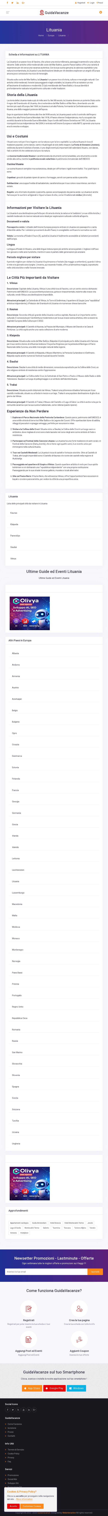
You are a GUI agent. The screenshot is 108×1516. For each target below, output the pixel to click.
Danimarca (17, 756)
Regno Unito (17, 1007)
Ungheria (16, 1144)
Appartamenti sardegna (19, 1223)
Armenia (16, 676)
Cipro (14, 733)
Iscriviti (95, 1271)
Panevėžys (15, 536)
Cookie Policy (12, 1454)
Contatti (10, 1436)
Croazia (15, 744)
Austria (15, 687)
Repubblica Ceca (19, 1018)
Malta (14, 915)
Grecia (15, 824)
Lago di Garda (15, 1228)
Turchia (15, 1121)
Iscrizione (10, 1428)
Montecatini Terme (32, 1228)
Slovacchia (17, 1064)
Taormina (56, 1228)
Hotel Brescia (55, 1223)
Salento (46, 1228)
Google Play (54, 1388)
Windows (76, 1388)
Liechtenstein (18, 870)
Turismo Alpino (80, 1228)
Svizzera (16, 1109)
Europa (51, 35)
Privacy (9, 1457)
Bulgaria (15, 722)
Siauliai (13, 547)
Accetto (13, 1506)
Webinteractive (69, 1513)
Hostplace (24, 1233)
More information (24, 1499)
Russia (15, 1041)
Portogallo (17, 995)
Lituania (62, 35)
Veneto (92, 1228)
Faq (8, 1461)
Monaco (16, 938)
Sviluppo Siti (12, 1483)
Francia (15, 790)
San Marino (17, 1052)
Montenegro (17, 950)
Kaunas (13, 513)
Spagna (15, 1087)
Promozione (12, 1475)
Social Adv (11, 1479)
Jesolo (90, 1223)
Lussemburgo (18, 893)
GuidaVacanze (43, 1513)
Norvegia (16, 961)
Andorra (16, 665)
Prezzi (9, 1432)
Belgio (15, 710)
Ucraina (15, 1132)
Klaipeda (14, 524)
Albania (15, 653)
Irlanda (15, 836)
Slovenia (16, 1075)
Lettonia (16, 858)
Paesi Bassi (17, 973)
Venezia (13, 1233)
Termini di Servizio (14, 1450)
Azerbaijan (17, 699)
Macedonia (17, 904)
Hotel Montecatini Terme (74, 1223)
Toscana (67, 1228)
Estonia (15, 767)
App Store (32, 1388)
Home (41, 35)
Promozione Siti (13, 1487)
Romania (16, 1030)
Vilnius (13, 558)
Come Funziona (13, 1424)
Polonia (15, 984)
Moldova (16, 927)
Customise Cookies (32, 1506)
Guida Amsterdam (39, 1223)
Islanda (15, 847)
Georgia (15, 801)
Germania (16, 813)
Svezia (15, 1098)
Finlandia (16, 779)
